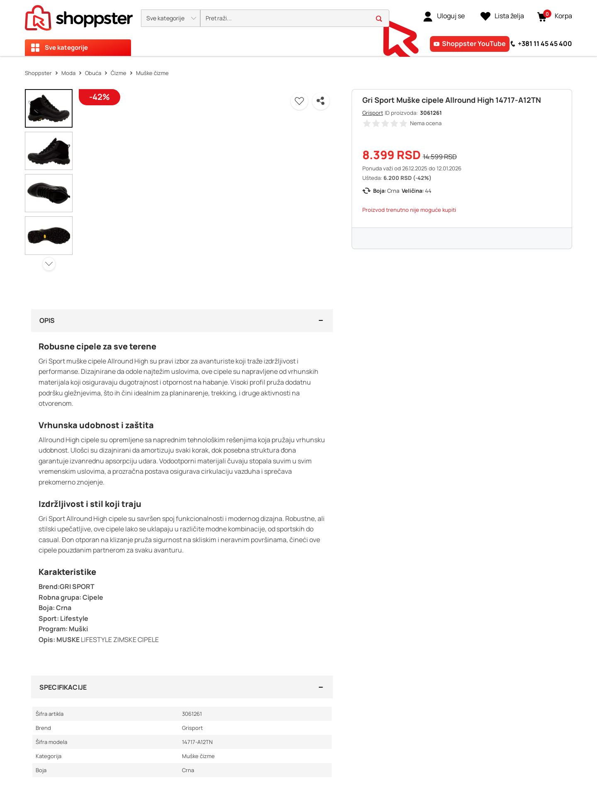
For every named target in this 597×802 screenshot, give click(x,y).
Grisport (372, 112)
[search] (295, 18)
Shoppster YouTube (474, 43)
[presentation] (298, 28)
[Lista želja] (502, 16)
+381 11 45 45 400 (545, 43)
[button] (170, 18)
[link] (444, 16)
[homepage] (79, 15)
